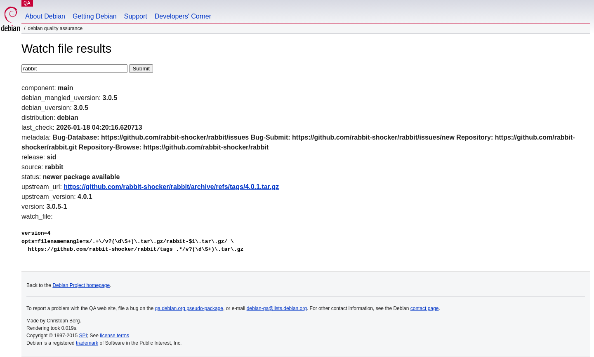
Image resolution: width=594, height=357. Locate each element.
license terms (114, 335)
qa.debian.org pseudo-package (189, 308)
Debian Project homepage (81, 285)
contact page (424, 308)
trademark (87, 343)
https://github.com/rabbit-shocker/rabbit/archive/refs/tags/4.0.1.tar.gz (171, 186)
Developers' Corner (183, 16)
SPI (83, 335)
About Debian (45, 16)
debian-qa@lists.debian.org (277, 308)
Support (135, 16)
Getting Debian (95, 16)
